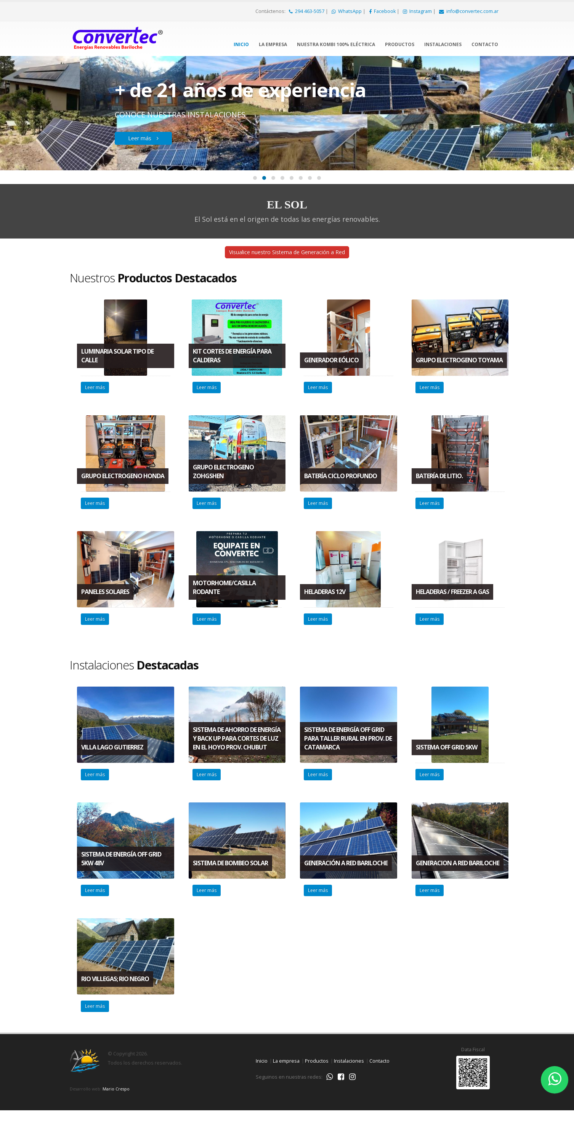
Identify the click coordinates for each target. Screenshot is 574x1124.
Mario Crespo (116, 1102)
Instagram (418, 11)
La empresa (273, 44)
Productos (399, 44)
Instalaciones (443, 44)
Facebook (383, 11)
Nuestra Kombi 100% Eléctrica (336, 44)
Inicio (241, 44)
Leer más (153, 138)
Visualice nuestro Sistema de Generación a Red (287, 260)
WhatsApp (347, 11)
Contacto (484, 44)
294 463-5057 (307, 11)
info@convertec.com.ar (469, 11)
